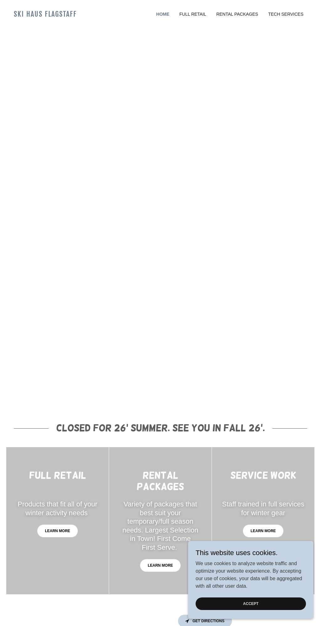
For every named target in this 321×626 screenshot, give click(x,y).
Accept (250, 603)
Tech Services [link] (285, 14)
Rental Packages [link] (237, 14)
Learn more (57, 531)
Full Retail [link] (192, 14)
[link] (50, 15)
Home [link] (162, 14)
